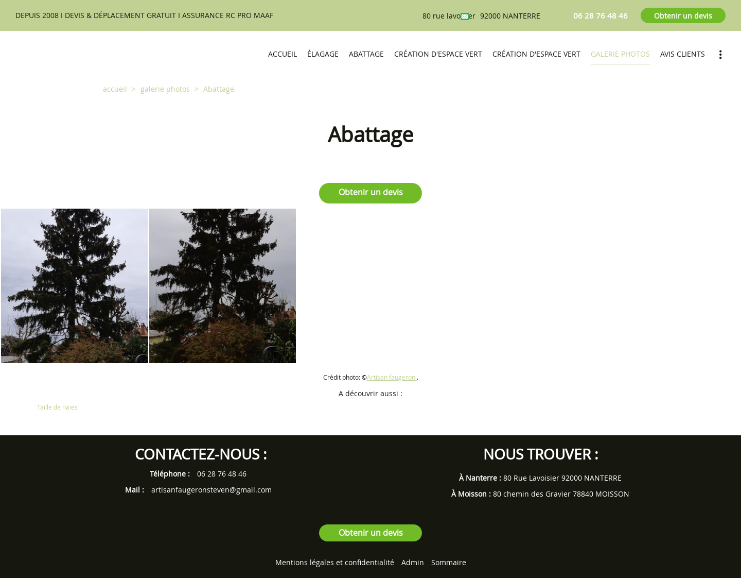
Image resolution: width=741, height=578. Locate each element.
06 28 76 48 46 (221, 474)
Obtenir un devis (683, 16)
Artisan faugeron (392, 377)
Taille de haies (57, 407)
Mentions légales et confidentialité (334, 562)
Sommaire (448, 562)
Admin (412, 562)
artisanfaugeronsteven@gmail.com (211, 490)
